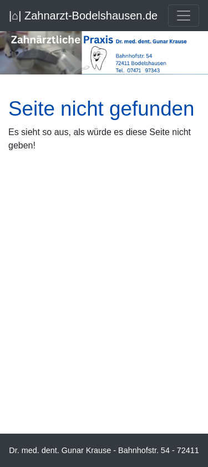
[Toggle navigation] (183, 15)
